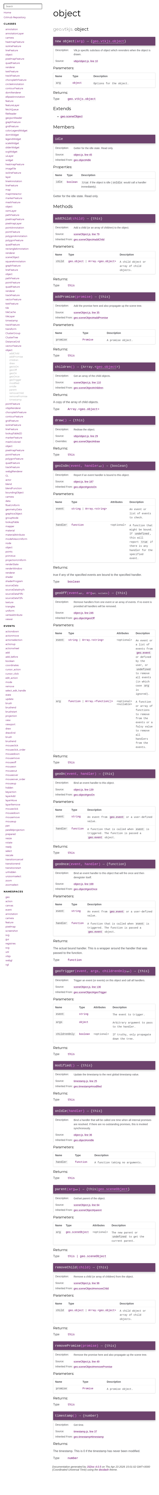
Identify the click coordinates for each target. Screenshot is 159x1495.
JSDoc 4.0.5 (94, 1487)
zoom (8, 880)
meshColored (13, 442)
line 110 (96, 387)
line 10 (94, 61)
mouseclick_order (15, 749)
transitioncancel (14, 859)
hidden (9, 787)
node (8, 543)
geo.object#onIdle (84, 1155)
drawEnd (10, 732)
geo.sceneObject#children (88, 393)
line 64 (95, 1221)
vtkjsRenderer (13, 408)
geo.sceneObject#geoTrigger (90, 1005)
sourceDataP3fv (14, 593)
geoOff (13, 370)
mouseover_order (15, 779)
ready (8, 846)
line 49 (95, 1380)
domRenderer (13, 92)
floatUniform (12, 505)
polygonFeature (14, 240)
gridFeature (12, 126)
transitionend (12, 863)
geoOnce (14, 376)
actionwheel (12, 648)
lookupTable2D (13, 433)
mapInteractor (13, 194)
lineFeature (11, 50)
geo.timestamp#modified (88, 1100)
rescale (9, 855)
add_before (11, 656)
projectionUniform (15, 560)
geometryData (13, 509)
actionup (10, 644)
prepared (10, 834)
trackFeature (12, 75)
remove (9, 686)
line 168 (88, 895)
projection (11, 716)
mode (8, 682)
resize (8, 838)
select (8, 851)
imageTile (10, 168)
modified (14, 383)
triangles (10, 606)
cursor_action (13, 669)
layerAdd (10, 796)
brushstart (11, 711)
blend (8, 484)
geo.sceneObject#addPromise (91, 321)
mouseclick (11, 745)
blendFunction (13, 488)
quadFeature (12, 63)
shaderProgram (14, 581)
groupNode (11, 518)
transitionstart (13, 868)
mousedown (12, 754)
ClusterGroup (12, 333)
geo (7, 897)
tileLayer (10, 316)
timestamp (11, 320)
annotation (11, 29)
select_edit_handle (15, 690)
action (8, 901)
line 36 (88, 1150)
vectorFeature (13, 299)
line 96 (95, 1301)
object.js (78, 156)
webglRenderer (14, 471)
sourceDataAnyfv (15, 589)
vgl (7, 964)
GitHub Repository (15, 17)
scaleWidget (12, 143)
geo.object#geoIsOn (85, 494)
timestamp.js (81, 1095)
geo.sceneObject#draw (87, 447)
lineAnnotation (13, 181)
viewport (10, 724)
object (8, 54)
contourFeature (14, 88)
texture (9, 602)
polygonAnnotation (16, 236)
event (8, 909)
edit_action (11, 678)
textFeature (11, 71)
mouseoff (10, 762)
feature (9, 101)
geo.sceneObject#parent (88, 1226)
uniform (9, 610)
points (8, 551)
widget (9, 160)
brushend (10, 707)
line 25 (93, 1095)
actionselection (13, 640)
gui (7, 939)
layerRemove (12, 804)
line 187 (88, 489)
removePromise (18, 396)
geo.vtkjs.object (108, 41)
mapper (9, 526)
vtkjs (8, 956)
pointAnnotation (14, 227)
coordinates (12, 665)
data (7, 501)
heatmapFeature (14, 42)
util (7, 952)
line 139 (88, 799)
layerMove (11, 800)
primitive (10, 555)
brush (8, 703)
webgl (8, 960)
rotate (8, 842)
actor (8, 480)
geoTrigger (15, 379)
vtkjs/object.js (81, 61)
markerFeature (13, 198)
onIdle (12, 386)
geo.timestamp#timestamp (89, 1457)
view (8, 720)
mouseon (10, 766)
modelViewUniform (16, 539)
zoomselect (11, 884)
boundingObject (14, 492)
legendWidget (13, 139)
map (8, 189)
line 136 (96, 999)
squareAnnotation (15, 261)
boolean (9, 661)
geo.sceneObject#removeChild (91, 1306)
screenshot (11, 930)
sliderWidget (12, 147)
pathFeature (12, 215)
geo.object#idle (82, 162)
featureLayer (12, 105)
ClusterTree (11, 337)
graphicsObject (13, 513)
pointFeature (12, 232)
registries (10, 943)
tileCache (10, 312)
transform (10, 329)
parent (13, 389)
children (13, 360)
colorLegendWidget (16, 130)
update (9, 699)
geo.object (76, 264)
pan (7, 825)
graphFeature (13, 122)
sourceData (11, 585)
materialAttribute (15, 534)
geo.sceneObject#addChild (89, 242)
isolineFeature (13, 46)
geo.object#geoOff (84, 627)
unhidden (10, 872)
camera (9, 37)
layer (8, 177)
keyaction (10, 792)
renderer (10, 67)
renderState (12, 564)
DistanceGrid (12, 341)
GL (6, 475)
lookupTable (12, 522)
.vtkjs (67, 29)
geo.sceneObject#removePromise (93, 1386)
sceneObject (12, 257)
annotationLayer (14, 33)
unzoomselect (13, 876)
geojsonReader (13, 118)
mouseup (10, 783)
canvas (9, 905)
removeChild (16, 393)
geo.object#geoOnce (85, 900)
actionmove (12, 635)
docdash (104, 1490)
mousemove (12, 758)
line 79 (95, 236)
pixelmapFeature (14, 58)
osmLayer (10, 210)
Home (7, 12)
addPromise (16, 356)
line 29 (94, 442)
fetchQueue (12, 109)
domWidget (12, 134)
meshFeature (12, 202)
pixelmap (10, 926)
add (7, 652)
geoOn (13, 373)
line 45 (88, 156)
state (8, 694)
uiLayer (9, 156)
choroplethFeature (15, 80)
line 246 (88, 621)
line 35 (95, 316)
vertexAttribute (13, 615)
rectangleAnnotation (17, 248)
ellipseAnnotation (15, 96)
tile (7, 308)
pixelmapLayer (13, 223)
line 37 (93, 1452)
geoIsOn (14, 366)
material (10, 530)
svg (7, 935)
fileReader (10, 113)
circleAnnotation (14, 84)
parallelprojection (15, 830)
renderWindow (13, 568)
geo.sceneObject (71, 117)
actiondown (12, 631)
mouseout (11, 770)
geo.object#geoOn (84, 805)
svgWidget (11, 151)
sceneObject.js (82, 236)
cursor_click (12, 673)
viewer (9, 619)
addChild (14, 353)
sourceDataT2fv (14, 598)
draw (12, 363)
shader (9, 577)
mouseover (11, 775)
